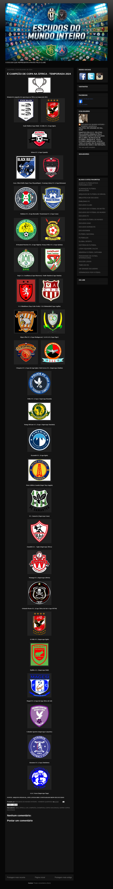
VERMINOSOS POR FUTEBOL (90, 272)
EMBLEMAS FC (84, 201)
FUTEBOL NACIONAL (86, 234)
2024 (17, 808)
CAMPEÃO (32, 808)
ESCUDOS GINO (85, 223)
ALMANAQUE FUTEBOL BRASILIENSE (87, 189)
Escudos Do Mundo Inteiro (86, 99)
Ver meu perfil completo (87, 147)
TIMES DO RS (84, 265)
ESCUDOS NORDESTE (87, 227)
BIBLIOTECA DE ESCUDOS (88, 198)
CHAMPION (41, 808)
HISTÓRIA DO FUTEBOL (87, 245)
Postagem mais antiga (63, 877)
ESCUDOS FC (84, 216)
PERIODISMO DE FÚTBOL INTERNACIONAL (88, 257)
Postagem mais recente (16, 877)
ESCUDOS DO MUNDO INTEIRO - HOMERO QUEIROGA (93, 125)
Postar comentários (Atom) (42, 883)
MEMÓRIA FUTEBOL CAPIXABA (90, 252)
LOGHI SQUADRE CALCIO (88, 249)
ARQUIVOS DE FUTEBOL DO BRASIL (92, 194)
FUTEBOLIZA (83, 238)
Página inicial (40, 877)
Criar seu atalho (83, 104)
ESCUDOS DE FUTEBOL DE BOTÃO (92, 209)
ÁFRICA (22, 808)
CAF (26, 808)
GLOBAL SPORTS (85, 241)
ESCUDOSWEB (84, 230)
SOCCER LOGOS (85, 261)
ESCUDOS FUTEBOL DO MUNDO (91, 219)
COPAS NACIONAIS (52, 808)
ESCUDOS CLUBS (85, 205)
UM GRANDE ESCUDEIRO (88, 269)
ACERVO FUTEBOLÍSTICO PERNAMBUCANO (88, 184)
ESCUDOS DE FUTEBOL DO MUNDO (92, 212)
